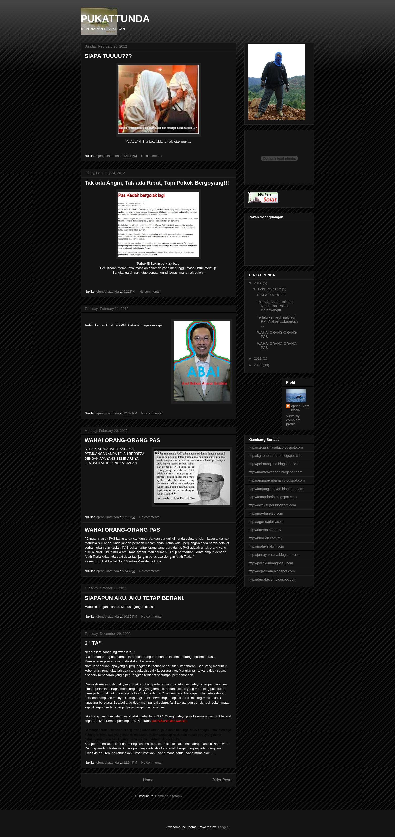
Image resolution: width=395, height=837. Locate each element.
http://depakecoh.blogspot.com (272, 579)
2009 (258, 365)
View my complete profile (293, 420)
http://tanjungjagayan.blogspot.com (275, 489)
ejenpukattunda (300, 408)
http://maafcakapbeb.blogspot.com (275, 472)
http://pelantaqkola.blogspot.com (273, 464)
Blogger (222, 827)
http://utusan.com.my (264, 530)
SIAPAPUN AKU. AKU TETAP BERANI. (135, 598)
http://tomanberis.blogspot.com (272, 497)
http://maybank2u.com (265, 513)
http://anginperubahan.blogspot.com (276, 480)
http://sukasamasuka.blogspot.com (275, 447)
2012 (258, 283)
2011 (258, 358)
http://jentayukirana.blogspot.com (274, 555)
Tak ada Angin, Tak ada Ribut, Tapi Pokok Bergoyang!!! (157, 183)
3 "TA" (93, 643)
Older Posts (222, 780)
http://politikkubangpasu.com (270, 563)
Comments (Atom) (168, 796)
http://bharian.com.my (265, 538)
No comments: (152, 156)
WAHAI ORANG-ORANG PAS (122, 440)
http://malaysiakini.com (266, 546)
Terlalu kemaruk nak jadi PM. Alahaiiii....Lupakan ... (277, 321)
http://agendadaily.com (266, 522)
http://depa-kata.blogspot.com (271, 571)
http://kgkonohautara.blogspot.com (275, 456)
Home (148, 780)
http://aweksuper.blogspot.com (272, 505)
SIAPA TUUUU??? (108, 56)
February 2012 (270, 289)
